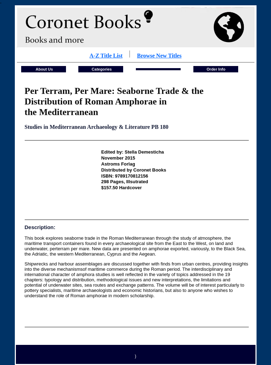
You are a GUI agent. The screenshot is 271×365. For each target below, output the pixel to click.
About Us (44, 69)
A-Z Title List (106, 56)
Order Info (216, 69)
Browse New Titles (159, 56)
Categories (101, 69)
